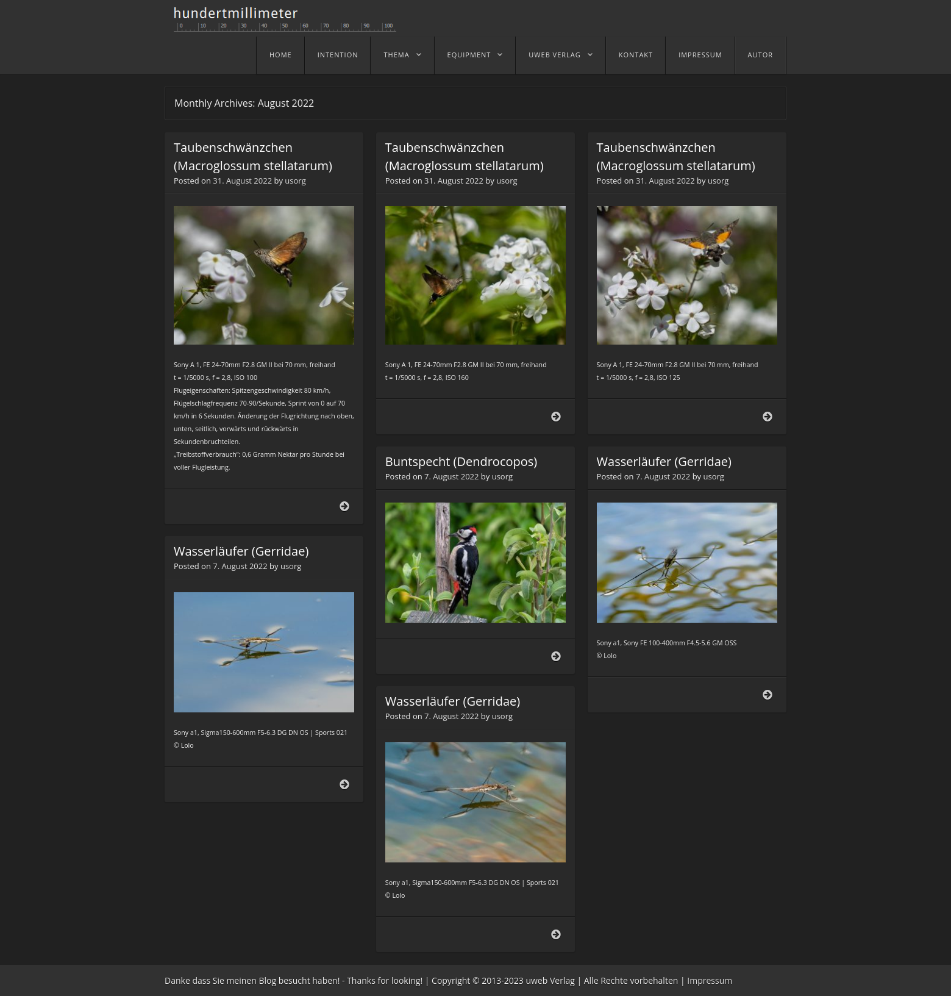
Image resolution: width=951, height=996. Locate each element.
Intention (338, 54)
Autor (760, 54)
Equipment (469, 54)
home (280, 54)
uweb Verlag (554, 54)
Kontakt (636, 54)
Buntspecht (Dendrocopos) (461, 461)
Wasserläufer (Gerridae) (664, 461)
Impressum (700, 54)
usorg (295, 180)
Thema (396, 54)
